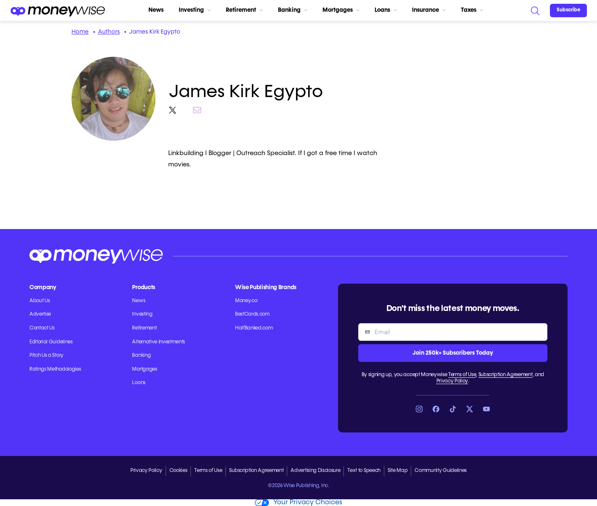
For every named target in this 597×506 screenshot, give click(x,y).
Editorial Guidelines (51, 342)
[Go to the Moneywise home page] (57, 10)
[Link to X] (469, 409)
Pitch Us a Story (46, 355)
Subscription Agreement (505, 374)
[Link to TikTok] (452, 409)
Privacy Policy (452, 381)
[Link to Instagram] (419, 409)
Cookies (178, 470)
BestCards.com (252, 314)
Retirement (244, 10)
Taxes (472, 10)
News (156, 10)
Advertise (40, 314)
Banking (292, 10)
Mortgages (340, 10)
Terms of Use (462, 374)
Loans (386, 10)
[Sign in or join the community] (568, 10)
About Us (39, 300)
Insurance (429, 10)
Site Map (397, 470)
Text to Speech (363, 470)
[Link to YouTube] (486, 409)
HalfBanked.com (254, 328)
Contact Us (42, 328)
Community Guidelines (441, 470)
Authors (109, 32)
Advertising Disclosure (315, 470)
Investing (195, 10)
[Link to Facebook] (436, 409)
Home (80, 32)
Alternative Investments (158, 342)
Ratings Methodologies (55, 369)
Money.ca (246, 300)
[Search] (534, 10)
